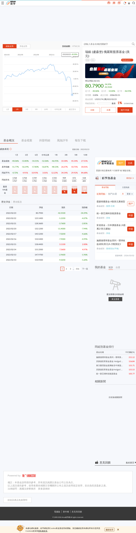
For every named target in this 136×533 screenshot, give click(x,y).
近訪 (111, 267)
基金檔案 (26, 140)
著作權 (66, 511)
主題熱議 (125, 187)
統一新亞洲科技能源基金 (109, 213)
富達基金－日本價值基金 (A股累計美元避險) (111, 227)
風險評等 (62, 140)
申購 (131, 215)
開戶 (121, 163)
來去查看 (115, 299)
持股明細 (44, 140)
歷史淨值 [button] (5, 201)
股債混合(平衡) (112, 248)
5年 (36, 109)
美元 (92, 60)
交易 (130, 163)
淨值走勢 (23, 46)
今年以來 (58, 109)
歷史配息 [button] (17, 201)
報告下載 (80, 140)
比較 (92, 110)
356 (77, 269)
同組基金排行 (126, 60)
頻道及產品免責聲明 (17, 500)
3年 (26, 109)
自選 (118, 267)
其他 (87, 60)
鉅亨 (11, 3)
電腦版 (57, 511)
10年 (46, 109)
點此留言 (130, 462)
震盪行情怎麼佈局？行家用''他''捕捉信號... (114, 170)
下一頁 (85, 269)
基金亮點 (105, 187)
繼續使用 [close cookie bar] (109, 529)
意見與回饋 (77, 511)
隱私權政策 (42, 531)
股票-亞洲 (110, 206)
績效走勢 (9, 46)
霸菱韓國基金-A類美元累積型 (111, 201)
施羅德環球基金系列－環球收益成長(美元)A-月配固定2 (111, 242)
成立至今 (72, 109)
